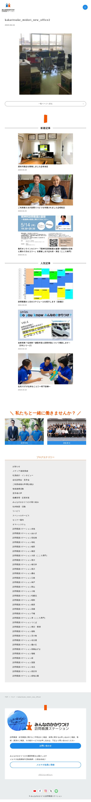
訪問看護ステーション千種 (24, 613)
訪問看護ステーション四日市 (25, 671)
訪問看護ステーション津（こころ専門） (29, 618)
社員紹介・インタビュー (23, 475)
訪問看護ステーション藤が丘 (25, 645)
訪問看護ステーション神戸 (24, 582)
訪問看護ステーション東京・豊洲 (27, 627)
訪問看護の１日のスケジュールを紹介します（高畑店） (41, 301)
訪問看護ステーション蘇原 (24, 605)
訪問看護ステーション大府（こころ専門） (30, 555)
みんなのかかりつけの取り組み (26, 502)
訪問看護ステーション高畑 (24, 609)
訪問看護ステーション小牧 (24, 591)
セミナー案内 (18, 520)
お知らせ (16, 466)
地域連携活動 (18, 489)
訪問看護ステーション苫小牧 (25, 636)
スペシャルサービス (21, 515)
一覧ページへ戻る (46, 104)
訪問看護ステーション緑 (23, 658)
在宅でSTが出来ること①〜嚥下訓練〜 (34, 386)
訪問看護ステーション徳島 (24, 631)
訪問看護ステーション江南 (24, 578)
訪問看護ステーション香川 (24, 560)
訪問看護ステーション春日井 (25, 564)
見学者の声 (17, 493)
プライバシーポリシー (45, 774)
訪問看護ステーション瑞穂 (24, 653)
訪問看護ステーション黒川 (24, 569)
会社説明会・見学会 (21, 480)
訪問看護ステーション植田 (24, 547)
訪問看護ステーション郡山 (24, 587)
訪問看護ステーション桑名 (24, 573)
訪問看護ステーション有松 (24, 542)
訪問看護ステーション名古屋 (25, 640)
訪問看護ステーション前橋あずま (27, 649)
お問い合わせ (45, 746)
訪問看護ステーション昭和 (24, 600)
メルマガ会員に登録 (45, 765)
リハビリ (16, 511)
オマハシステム (19, 524)
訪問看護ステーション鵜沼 (24, 551)
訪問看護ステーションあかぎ (25, 533)
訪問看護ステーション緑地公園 (26, 676)
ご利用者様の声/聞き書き (23, 484)
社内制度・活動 (19, 507)
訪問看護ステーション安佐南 (25, 538)
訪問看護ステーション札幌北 (25, 596)
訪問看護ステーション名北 (24, 667)
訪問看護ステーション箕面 (24, 662)
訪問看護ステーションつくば (25, 622)
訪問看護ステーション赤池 (24, 529)
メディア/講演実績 (20, 471)
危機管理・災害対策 (21, 498)
